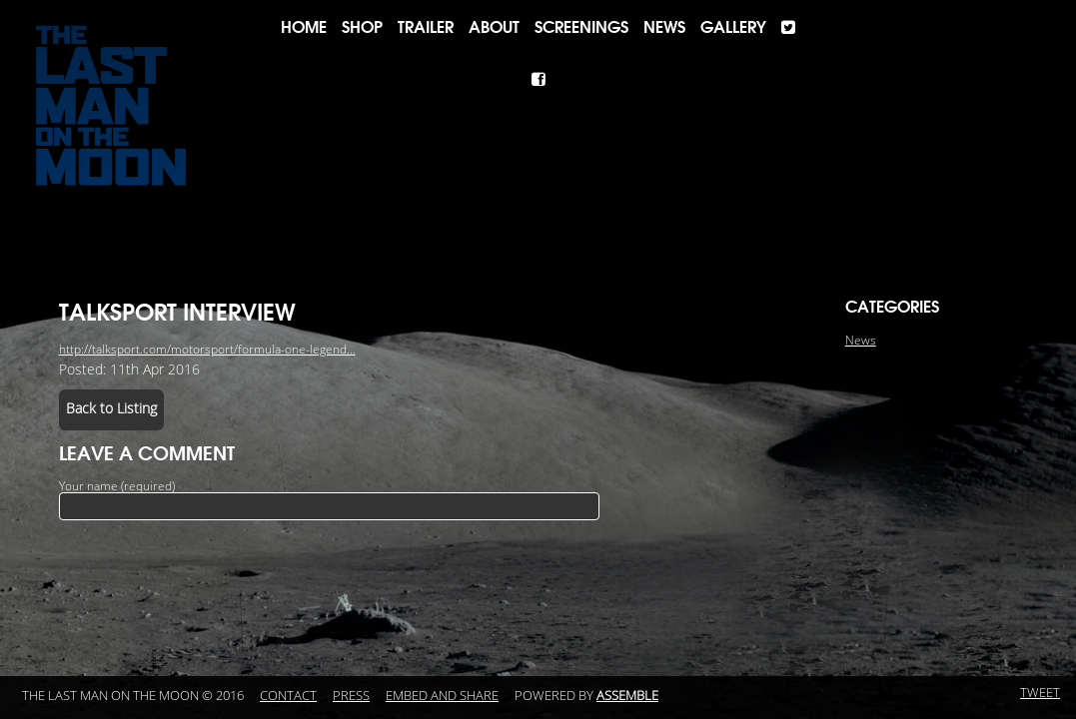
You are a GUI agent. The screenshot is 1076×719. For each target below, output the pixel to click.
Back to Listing (111, 408)
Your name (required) (117, 486)
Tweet (1040, 693)
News (664, 27)
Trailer (426, 27)
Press (351, 696)
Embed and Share (442, 696)
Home (304, 27)
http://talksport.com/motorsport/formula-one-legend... (207, 350)
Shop (362, 27)
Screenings (581, 27)
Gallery (733, 27)
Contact (288, 696)
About (494, 27)
